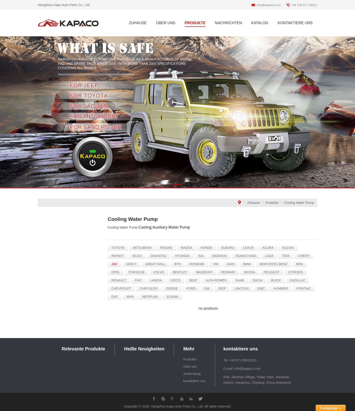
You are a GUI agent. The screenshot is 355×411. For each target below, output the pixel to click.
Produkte (272, 203)
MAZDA (189, 248)
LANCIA (159, 280)
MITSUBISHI (145, 248)
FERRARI (231, 272)
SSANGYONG (248, 256)
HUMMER (283, 288)
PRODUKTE (195, 23)
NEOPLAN (153, 296)
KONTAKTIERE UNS (295, 23)
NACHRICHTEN (228, 23)
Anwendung (192, 374)
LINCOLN (245, 288)
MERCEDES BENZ (276, 264)
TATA (289, 256)
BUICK (279, 280)
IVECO (178, 280)
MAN (133, 296)
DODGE (175, 288)
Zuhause (253, 203)
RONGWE (200, 264)
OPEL (118, 272)
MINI (302, 264)
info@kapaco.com (268, 5)
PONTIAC (306, 288)
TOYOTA (120, 248)
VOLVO (161, 272)
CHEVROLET (124, 288)
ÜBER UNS (165, 23)
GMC (264, 288)
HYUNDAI (185, 256)
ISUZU (140, 256)
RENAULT (121, 280)
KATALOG (259, 23)
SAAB (242, 280)
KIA (204, 256)
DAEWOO (222, 256)
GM (209, 288)
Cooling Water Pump (299, 203)
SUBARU (230, 248)
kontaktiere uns (194, 381)
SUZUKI (291, 248)
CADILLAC (300, 280)
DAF (117, 296)
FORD (194, 288)
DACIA (261, 280)
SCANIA (175, 296)
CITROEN (298, 272)
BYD (180, 264)
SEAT (196, 280)
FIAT (141, 280)
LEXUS (251, 248)
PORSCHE (139, 272)
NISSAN (169, 248)
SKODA (252, 272)
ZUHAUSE (138, 23)
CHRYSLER (151, 288)
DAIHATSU (161, 256)
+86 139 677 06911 (304, 5)
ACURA (270, 248)
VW (218, 264)
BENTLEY (183, 272)
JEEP (225, 288)
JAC (117, 264)
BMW (250, 264)
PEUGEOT (274, 272)
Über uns (190, 366)
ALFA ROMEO (219, 280)
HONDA (209, 248)
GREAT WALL (158, 264)
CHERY (306, 256)
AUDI (233, 264)
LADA (272, 256)
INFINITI (120, 256)
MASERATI (207, 272)
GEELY (134, 264)
